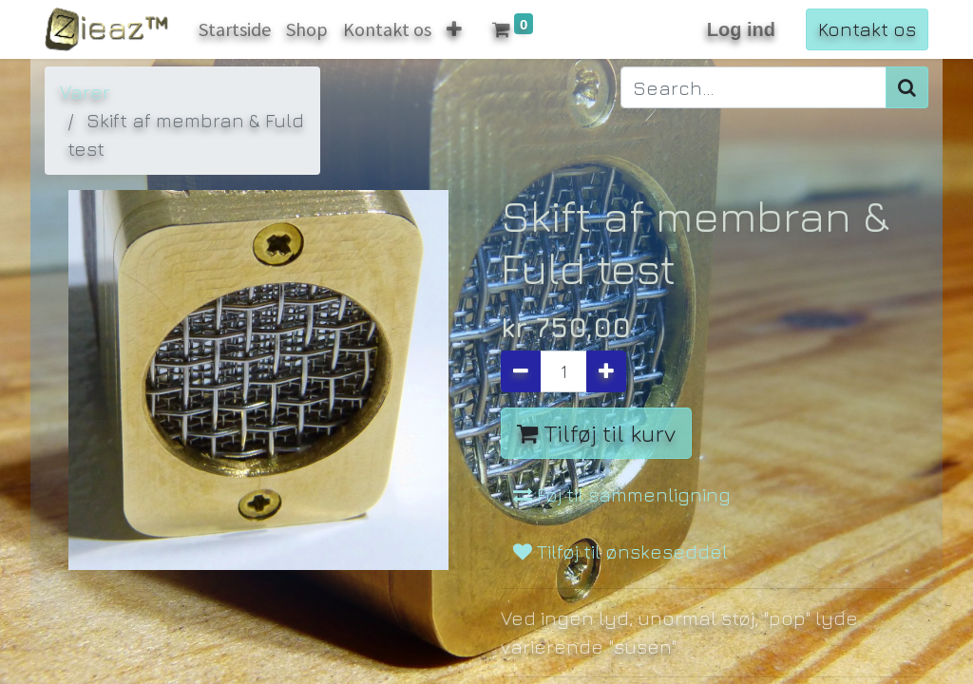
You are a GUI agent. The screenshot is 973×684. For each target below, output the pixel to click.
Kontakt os (867, 29)
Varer (85, 92)
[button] (454, 29)
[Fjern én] (521, 371)
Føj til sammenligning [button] (622, 494)
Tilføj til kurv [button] (596, 433)
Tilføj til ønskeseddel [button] (620, 551)
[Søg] (907, 87)
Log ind (741, 29)
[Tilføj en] (606, 371)
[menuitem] (234, 29)
